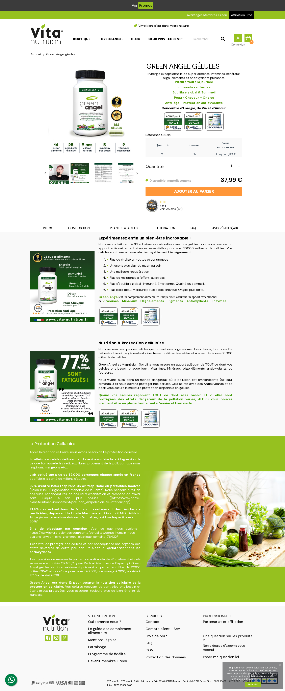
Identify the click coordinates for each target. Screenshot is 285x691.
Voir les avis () (171, 209)
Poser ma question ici (221, 657)
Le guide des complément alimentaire (110, 631)
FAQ (149, 643)
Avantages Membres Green (207, 15)
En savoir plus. (266, 679)
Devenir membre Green (107, 661)
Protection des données (166, 657)
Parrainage (97, 647)
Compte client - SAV (163, 629)
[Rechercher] (209, 39)
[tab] (48, 228)
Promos (145, 5)
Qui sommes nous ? (104, 622)
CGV (149, 650)
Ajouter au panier (194, 192)
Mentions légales (102, 640)
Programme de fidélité (107, 654)
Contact (153, 622)
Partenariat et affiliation (223, 622)
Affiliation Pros (241, 15)
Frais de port (156, 636)
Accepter (252, 684)
